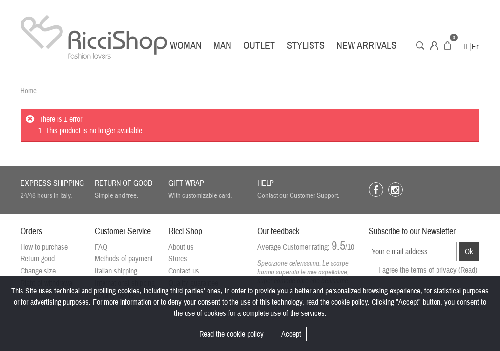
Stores (177, 259)
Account (434, 45)
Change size (38, 271)
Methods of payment (124, 259)
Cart (447, 45)
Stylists (306, 45)
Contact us (183, 271)
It (466, 47)
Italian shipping (116, 271)
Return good (38, 259)
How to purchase (44, 247)
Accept (291, 334)
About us (181, 247)
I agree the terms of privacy (427, 270)
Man (222, 45)
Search (420, 45)
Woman (186, 45)
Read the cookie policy (231, 334)
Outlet (259, 45)
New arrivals (366, 45)
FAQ (101, 247)
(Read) (467, 270)
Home (29, 91)
